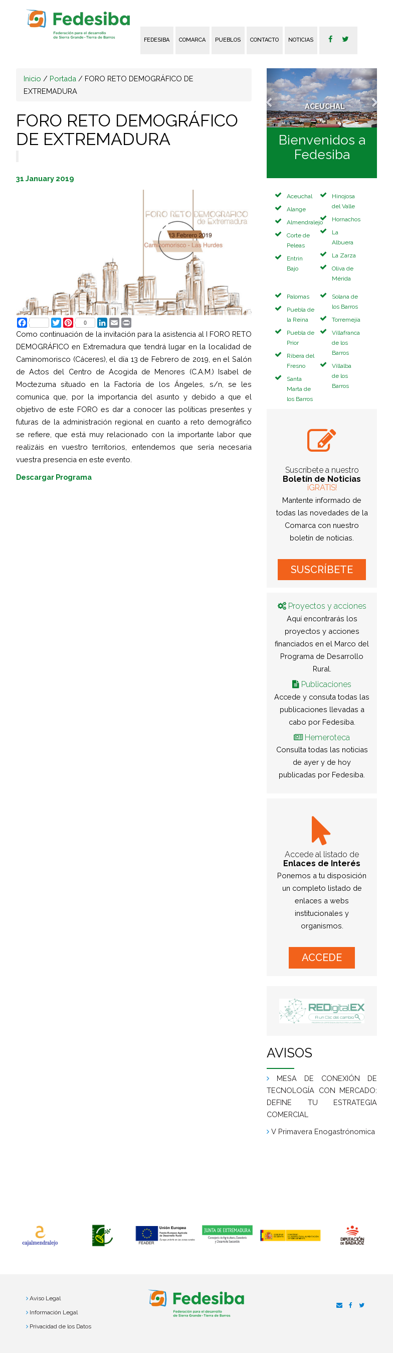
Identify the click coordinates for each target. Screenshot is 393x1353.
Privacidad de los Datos (60, 1326)
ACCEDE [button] (322, 958)
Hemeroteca (327, 737)
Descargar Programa (54, 477)
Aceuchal (299, 196)
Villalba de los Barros (341, 375)
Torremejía (346, 319)
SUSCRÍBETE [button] (322, 570)
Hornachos (346, 219)
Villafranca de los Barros (346, 342)
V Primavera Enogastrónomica (323, 1131)
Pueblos (228, 40)
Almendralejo (305, 222)
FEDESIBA (156, 40)
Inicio (32, 78)
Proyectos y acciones (327, 606)
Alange (296, 209)
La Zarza (344, 255)
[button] (275, 97)
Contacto (264, 40)
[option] (40, 1236)
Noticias (300, 40)
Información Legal (54, 1312)
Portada (63, 78)
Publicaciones (326, 684)
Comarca (192, 40)
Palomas (298, 296)
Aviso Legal (45, 1298)
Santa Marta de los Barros (300, 388)
